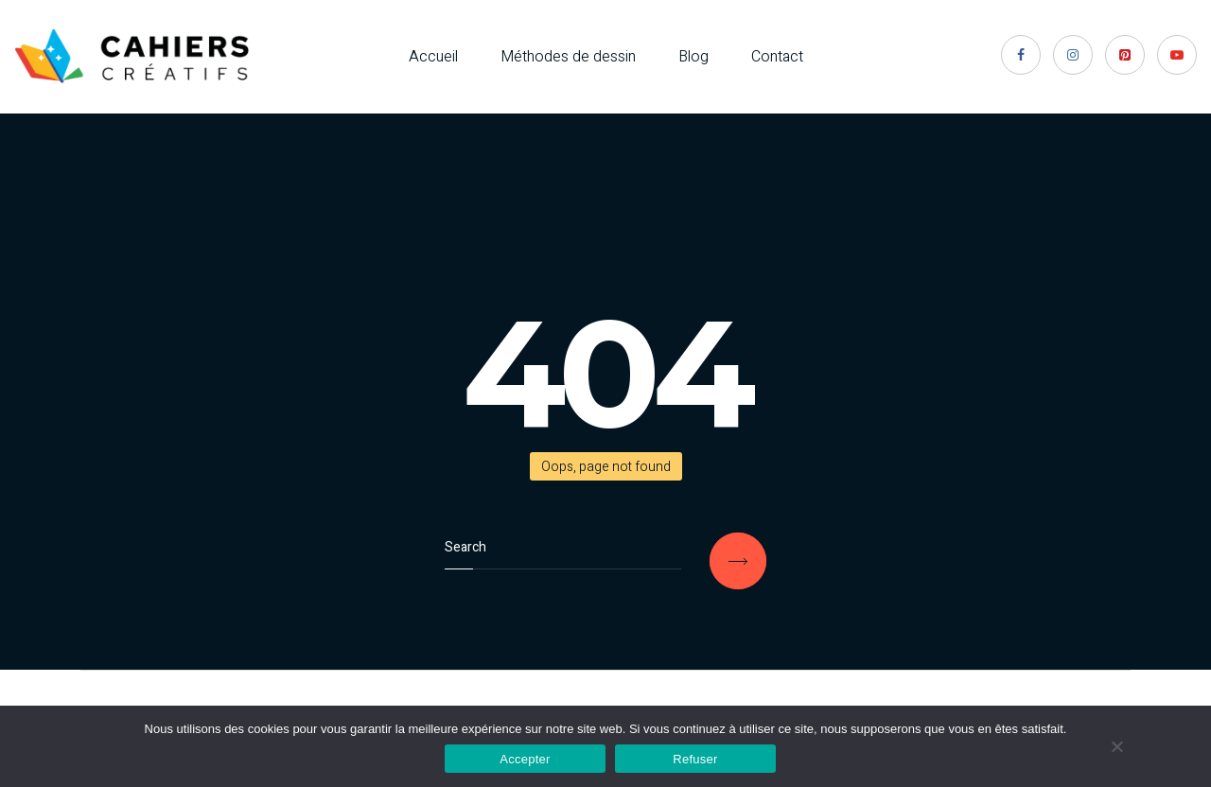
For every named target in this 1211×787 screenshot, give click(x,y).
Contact (777, 56)
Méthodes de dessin (568, 56)
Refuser (695, 759)
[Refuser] (1116, 746)
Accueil (433, 56)
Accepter (525, 759)
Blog (693, 56)
